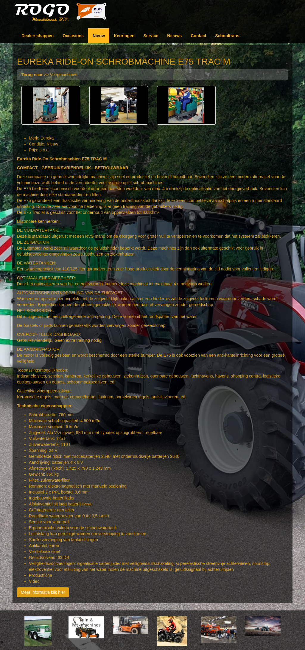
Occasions (73, 35)
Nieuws (174, 35)
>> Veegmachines (49, 74)
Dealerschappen (37, 35)
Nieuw (99, 35)
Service (150, 35)
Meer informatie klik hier (43, 592)
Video (34, 581)
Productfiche (40, 575)
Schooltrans (227, 35)
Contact (198, 35)
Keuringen (124, 35)
